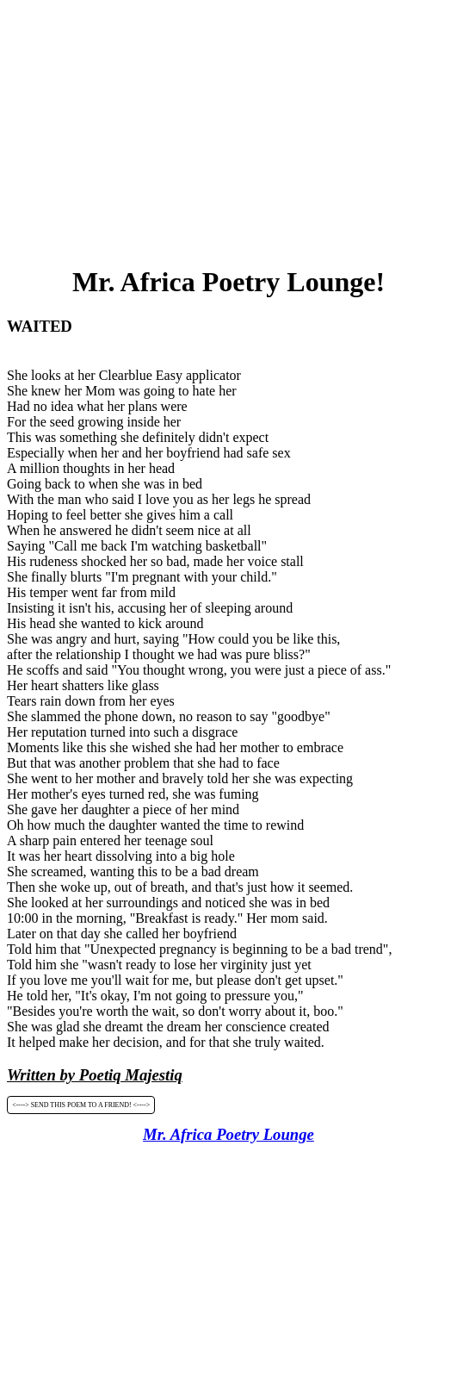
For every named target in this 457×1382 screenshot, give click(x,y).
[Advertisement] (232, 127)
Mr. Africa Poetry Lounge (228, 1134)
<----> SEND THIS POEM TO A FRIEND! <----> (81, 1105)
